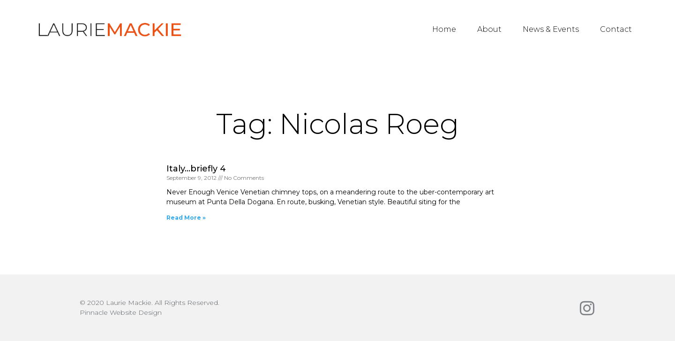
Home (444, 29)
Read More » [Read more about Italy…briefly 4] (186, 217)
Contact (616, 29)
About (489, 29)
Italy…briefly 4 (196, 168)
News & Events (551, 29)
